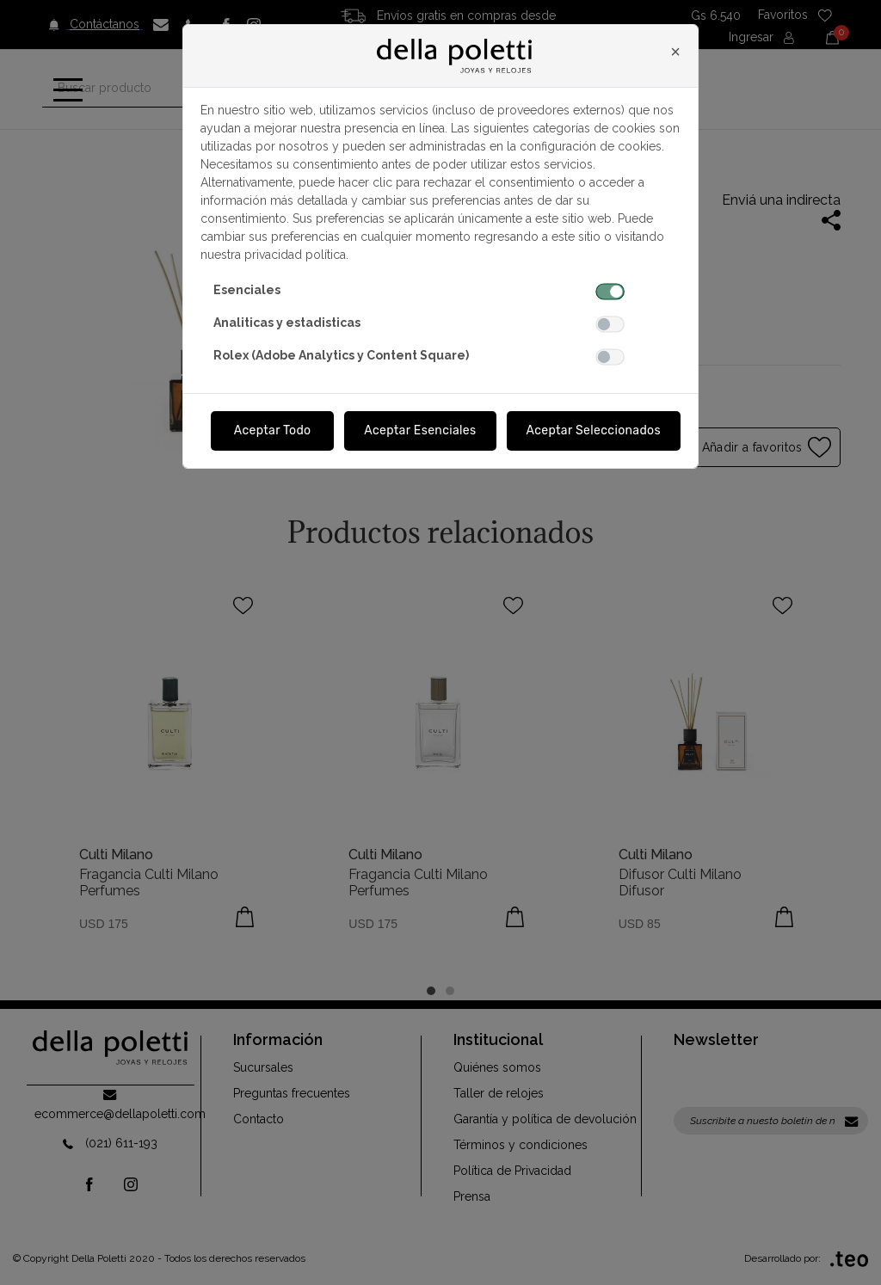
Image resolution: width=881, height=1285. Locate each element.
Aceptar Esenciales (420, 430)
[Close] (675, 51)
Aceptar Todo (272, 430)
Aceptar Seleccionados (594, 430)
